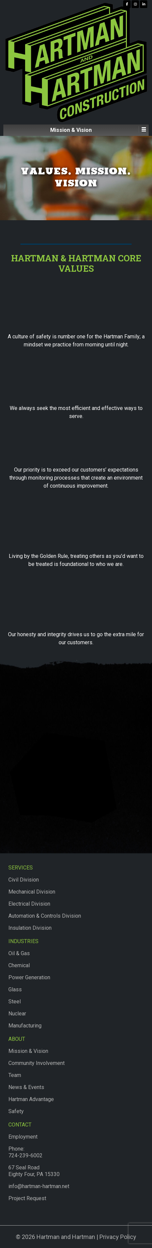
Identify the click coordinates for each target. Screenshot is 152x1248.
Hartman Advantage (31, 1099)
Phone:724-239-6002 (25, 1152)
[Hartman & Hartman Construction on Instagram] (135, 4)
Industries (23, 941)
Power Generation (29, 977)
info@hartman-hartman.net (38, 1186)
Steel (14, 1001)
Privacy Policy (117, 1236)
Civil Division (23, 880)
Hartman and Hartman (65, 1236)
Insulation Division (30, 928)
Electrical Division (29, 904)
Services (20, 867)
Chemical (19, 965)
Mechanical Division (31, 892)
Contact (19, 1124)
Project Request (27, 1198)
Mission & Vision (28, 1051)
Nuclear (17, 1013)
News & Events (26, 1087)
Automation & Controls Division (44, 916)
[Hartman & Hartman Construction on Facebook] (127, 4)
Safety (16, 1111)
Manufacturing (25, 1025)
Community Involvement (36, 1063)
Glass (15, 989)
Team (14, 1075)
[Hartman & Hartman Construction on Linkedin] (143, 4)
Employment (22, 1137)
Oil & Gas (19, 953)
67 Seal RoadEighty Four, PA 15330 (34, 1170)
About (16, 1039)
